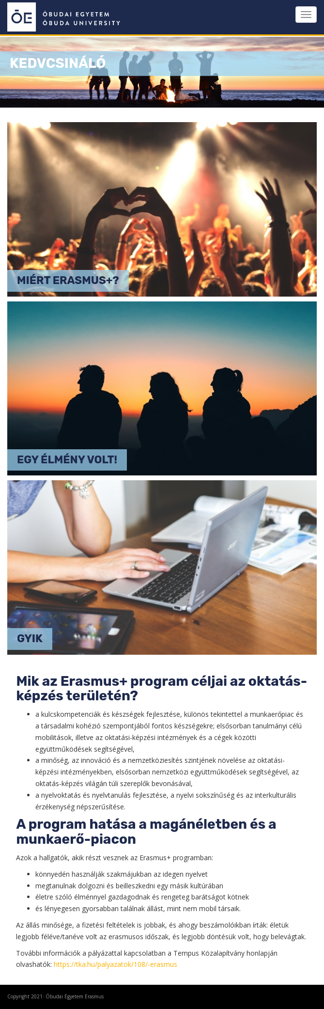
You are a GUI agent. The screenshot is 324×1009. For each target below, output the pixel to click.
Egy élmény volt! (67, 459)
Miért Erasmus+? (68, 280)
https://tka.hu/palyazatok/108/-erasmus (115, 964)
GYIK (30, 638)
